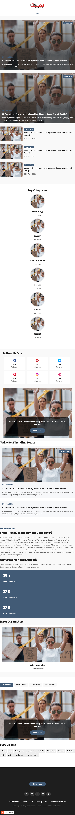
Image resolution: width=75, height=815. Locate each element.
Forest (37, 285)
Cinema (61, 751)
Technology (68, 23)
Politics (37, 309)
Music (3, 751)
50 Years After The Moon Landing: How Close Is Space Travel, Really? (34, 60)
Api (31, 802)
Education (51, 751)
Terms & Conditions (58, 802)
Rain (3, 755)
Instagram (37, 784)
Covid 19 (37, 236)
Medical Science (37, 260)
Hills (10, 755)
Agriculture (20, 755)
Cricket (37, 334)
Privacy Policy (42, 802)
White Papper (14, 802)
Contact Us (37, 430)
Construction (33, 755)
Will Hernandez (37, 665)
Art (10, 751)
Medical (31, 751)
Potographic (19, 751)
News (25, 802)
